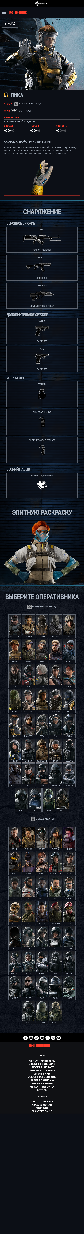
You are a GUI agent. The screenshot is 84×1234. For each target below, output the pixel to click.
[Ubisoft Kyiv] (42, 1073)
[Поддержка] (42, 1215)
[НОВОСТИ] (42, 1212)
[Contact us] (42, 1221)
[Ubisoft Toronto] (42, 1086)
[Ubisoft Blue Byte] (42, 1067)
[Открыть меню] (4, 13)
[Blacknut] (42, 1135)
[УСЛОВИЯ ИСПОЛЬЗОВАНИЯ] (42, 1229)
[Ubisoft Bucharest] (42, 1070)
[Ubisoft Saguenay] (42, 1080)
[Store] (42, 1201)
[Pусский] (42, 1177)
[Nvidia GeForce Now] (42, 1132)
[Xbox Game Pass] (42, 1101)
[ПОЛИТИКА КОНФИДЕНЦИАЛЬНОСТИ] (42, 1225)
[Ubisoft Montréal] (42, 1060)
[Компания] (42, 1208)
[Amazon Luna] (42, 1121)
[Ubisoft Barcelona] (42, 1063)
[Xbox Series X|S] (42, 1104)
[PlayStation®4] (42, 1114)
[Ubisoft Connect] (42, 1204)
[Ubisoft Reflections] (42, 1076)
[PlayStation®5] (42, 1111)
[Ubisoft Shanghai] (42, 1083)
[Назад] (10, 24)
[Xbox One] (42, 1107)
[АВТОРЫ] (42, 1090)
